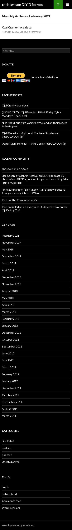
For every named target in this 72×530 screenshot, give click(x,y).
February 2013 (10, 318)
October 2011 (10, 395)
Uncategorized (11, 461)
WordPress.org (11, 507)
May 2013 (8, 298)
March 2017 (9, 263)
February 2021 (10, 235)
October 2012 (10, 339)
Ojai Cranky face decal (17, 27)
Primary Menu (67, 4)
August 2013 (10, 291)
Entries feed (9, 494)
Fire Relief (8, 441)
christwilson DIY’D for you (22, 5)
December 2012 (11, 332)
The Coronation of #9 (24, 200)
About (24, 168)
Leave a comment (31, 31)
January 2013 (10, 325)
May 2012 (8, 360)
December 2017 (11, 256)
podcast (7, 454)
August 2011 (10, 408)
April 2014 (8, 270)
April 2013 (8, 304)
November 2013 (11, 284)
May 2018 (8, 249)
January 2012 (10, 381)
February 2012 (10, 374)
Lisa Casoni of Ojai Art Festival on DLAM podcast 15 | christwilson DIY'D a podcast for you (33, 177)
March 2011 (9, 415)
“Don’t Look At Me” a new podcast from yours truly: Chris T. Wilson (33, 191)
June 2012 (8, 353)
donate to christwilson (30, 77)
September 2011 (12, 402)
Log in (5, 487)
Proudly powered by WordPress (18, 525)
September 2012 (12, 346)
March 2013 (9, 311)
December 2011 (11, 388)
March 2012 (9, 367)
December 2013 (11, 277)
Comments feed (11, 500)
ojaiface (6, 448)
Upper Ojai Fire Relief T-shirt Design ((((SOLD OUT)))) (34, 143)
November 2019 (11, 242)
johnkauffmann (11, 189)
